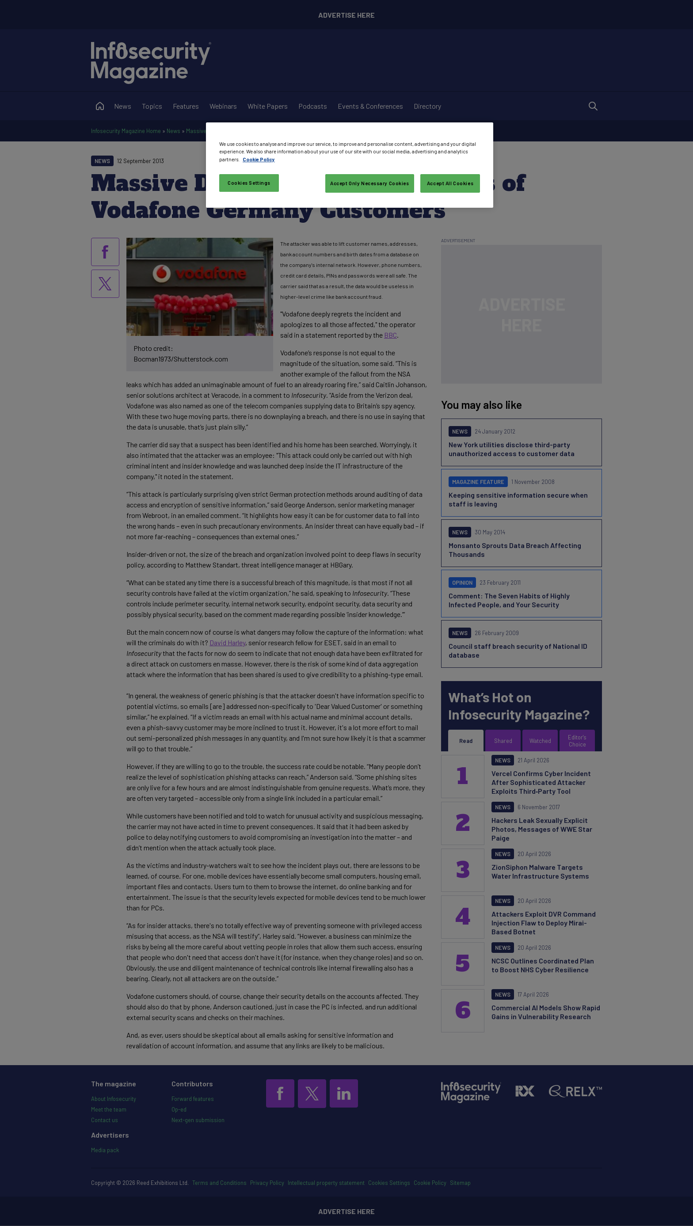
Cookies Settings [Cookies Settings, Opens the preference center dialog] (249, 183)
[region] (349, 164)
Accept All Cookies (450, 183)
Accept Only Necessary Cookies (369, 183)
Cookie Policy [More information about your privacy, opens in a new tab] (259, 159)
